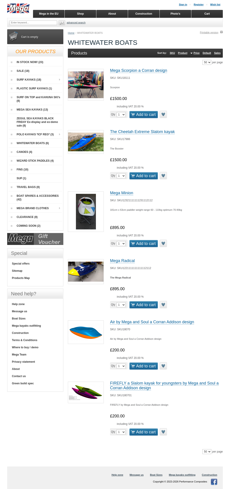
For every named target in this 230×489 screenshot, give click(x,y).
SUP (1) (18, 178)
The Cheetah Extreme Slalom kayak (142, 131)
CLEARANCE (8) (24, 217)
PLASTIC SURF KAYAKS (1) (31, 88)
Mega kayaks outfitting (26, 325)
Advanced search (76, 22)
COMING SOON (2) (25, 225)
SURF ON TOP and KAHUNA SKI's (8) (35, 99)
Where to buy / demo (25, 347)
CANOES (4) (21, 152)
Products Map (21, 278)
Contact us (19, 376)
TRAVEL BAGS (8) (25, 187)
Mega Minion (121, 193)
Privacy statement (23, 361)
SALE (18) (20, 70)
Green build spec (23, 383)
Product (183, 53)
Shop (80, 13)
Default (207, 53)
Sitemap (17, 270)
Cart (207, 13)
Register (198, 4)
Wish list (215, 4)
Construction (20, 333)
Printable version (209, 32)
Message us (19, 311)
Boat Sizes (19, 318)
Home (71, 33)
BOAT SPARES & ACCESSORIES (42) (35, 197)
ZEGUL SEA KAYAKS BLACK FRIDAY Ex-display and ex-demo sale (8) (34, 122)
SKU (172, 53)
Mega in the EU (48, 13)
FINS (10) (19, 169)
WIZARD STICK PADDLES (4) (32, 160)
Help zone (18, 304)
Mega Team (19, 354)
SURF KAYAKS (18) (26, 79)
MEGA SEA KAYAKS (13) (29, 109)
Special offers (21, 263)
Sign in (183, 4)
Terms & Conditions (24, 340)
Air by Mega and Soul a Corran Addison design (152, 322)
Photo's (175, 13)
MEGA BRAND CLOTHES (30, 208)
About (16, 369)
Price (197, 53)
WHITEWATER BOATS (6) (30, 143)
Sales (217, 53)
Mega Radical (122, 260)
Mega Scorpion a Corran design (138, 70)
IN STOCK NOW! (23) (27, 62)
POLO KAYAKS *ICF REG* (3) (32, 134)
